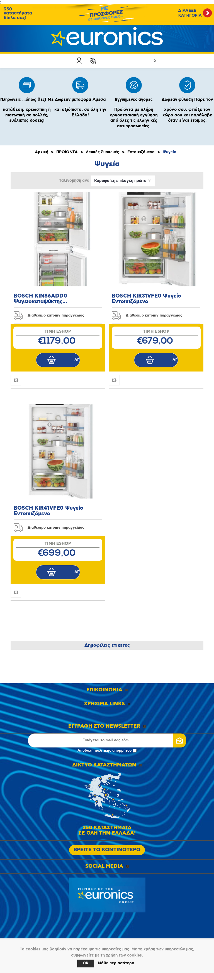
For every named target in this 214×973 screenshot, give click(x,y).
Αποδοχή (107, 750)
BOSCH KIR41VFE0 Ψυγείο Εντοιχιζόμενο (48, 510)
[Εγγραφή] (107, 740)
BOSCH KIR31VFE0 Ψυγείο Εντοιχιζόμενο (146, 298)
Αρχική (41, 152)
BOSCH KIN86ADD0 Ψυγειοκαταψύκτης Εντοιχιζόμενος (40, 299)
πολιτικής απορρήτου (113, 750)
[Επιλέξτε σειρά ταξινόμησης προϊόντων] (123, 180)
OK (85, 963)
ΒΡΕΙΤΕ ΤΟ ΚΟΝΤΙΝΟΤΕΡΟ (107, 849)
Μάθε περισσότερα (116, 963)
